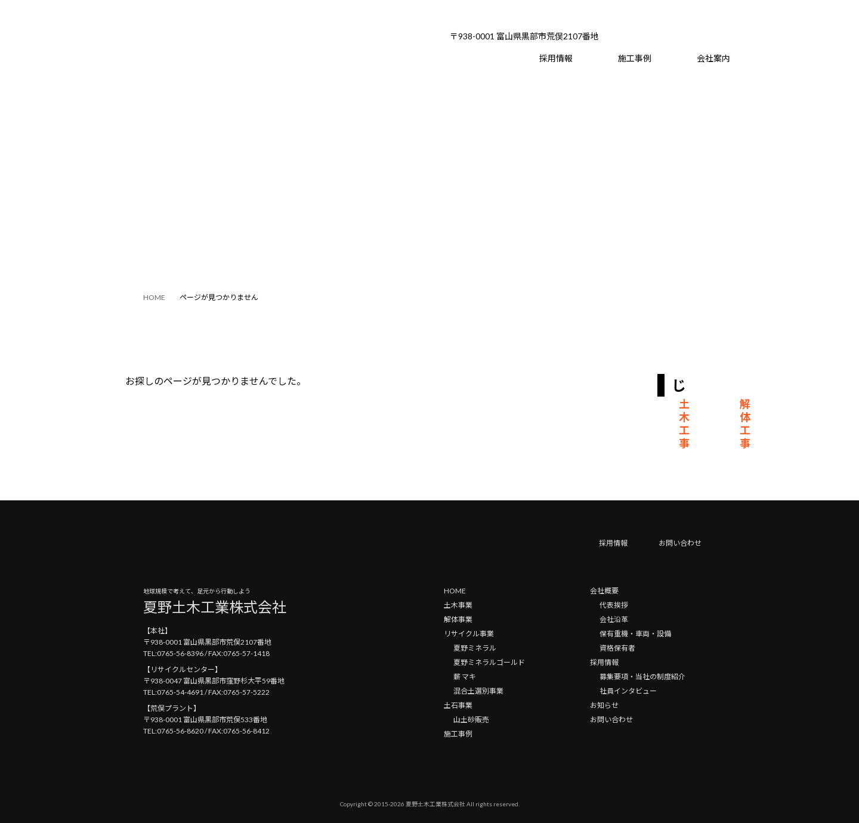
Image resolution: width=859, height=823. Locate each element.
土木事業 (458, 605)
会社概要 (604, 590)
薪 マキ (464, 676)
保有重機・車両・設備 (635, 633)
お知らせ (604, 705)
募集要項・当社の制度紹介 (642, 676)
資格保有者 (617, 647)
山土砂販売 (471, 719)
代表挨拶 (614, 605)
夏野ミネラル (474, 647)
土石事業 (458, 705)
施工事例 (458, 733)
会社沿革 (614, 619)
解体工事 (745, 423)
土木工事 (684, 423)
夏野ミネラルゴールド (489, 662)
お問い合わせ (680, 543)
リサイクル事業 (469, 633)
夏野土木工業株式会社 (435, 803)
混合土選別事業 (478, 690)
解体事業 (458, 619)
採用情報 (613, 543)
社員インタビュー (628, 690)
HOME (455, 590)
